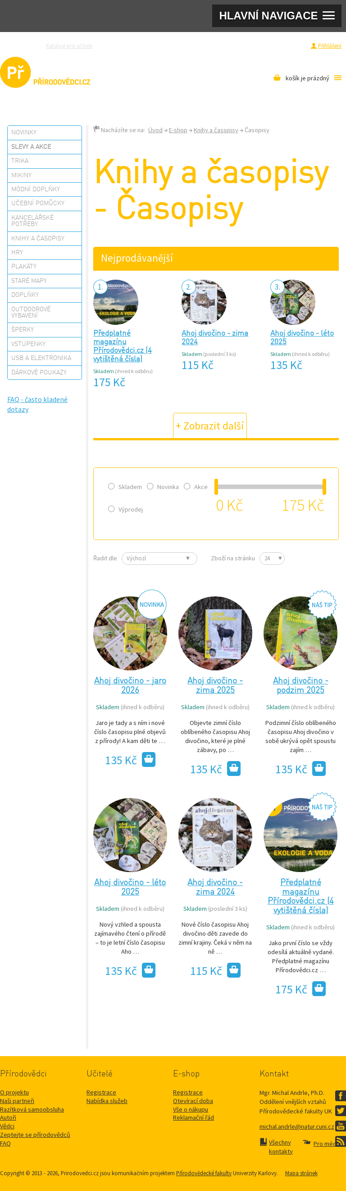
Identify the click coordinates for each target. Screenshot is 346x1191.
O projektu (14, 1092)
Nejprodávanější (137, 257)
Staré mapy (29, 281)
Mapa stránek (301, 1173)
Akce (196, 487)
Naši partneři (17, 1101)
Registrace (292, 45)
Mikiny (21, 175)
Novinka (163, 487)
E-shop (178, 130)
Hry (17, 252)
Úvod (155, 130)
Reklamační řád (193, 1117)
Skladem (125, 487)
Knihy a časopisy (37, 238)
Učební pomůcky (37, 203)
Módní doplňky (35, 189)
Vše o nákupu (190, 1109)
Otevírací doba (193, 1101)
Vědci (7, 1126)
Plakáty (23, 266)
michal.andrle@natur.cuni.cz (297, 1126)
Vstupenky (28, 344)
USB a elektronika (41, 358)
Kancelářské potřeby (32, 221)
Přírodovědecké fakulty (204, 1173)
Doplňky (25, 295)
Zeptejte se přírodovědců (135, 45)
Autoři (8, 1117)
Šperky (22, 330)
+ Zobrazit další (210, 425)
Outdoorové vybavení (30, 312)
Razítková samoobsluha (201, 45)
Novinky (23, 132)
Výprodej (125, 509)
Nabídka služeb (106, 1101)
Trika (19, 161)
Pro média (249, 45)
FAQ (5, 1143)
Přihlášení (329, 45)
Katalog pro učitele (69, 45)
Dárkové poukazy (39, 372)
